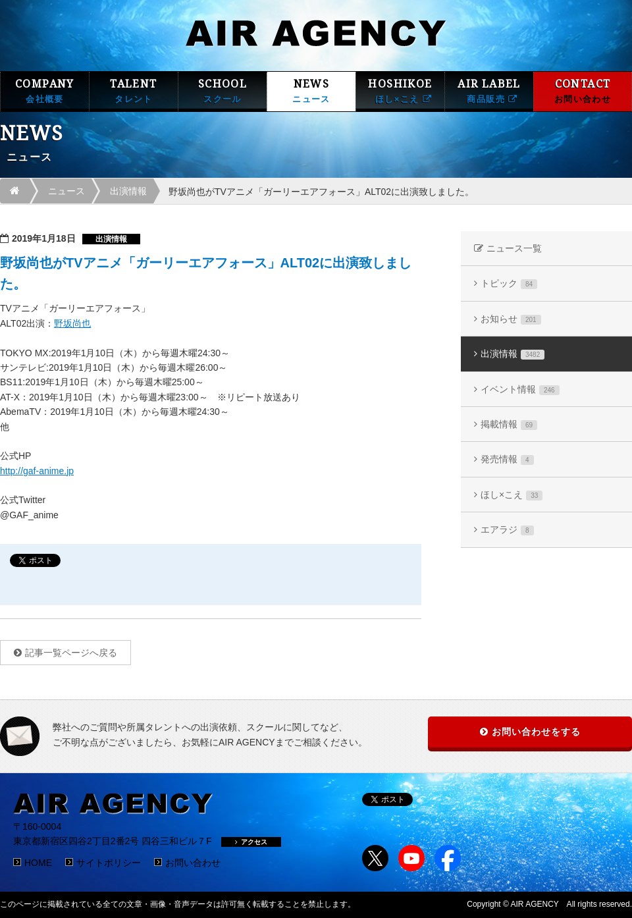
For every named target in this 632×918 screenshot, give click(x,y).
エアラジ (507, 529)
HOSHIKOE (400, 91)
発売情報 (507, 459)
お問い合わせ (193, 862)
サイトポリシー (108, 862)
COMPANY (45, 91)
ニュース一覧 (514, 248)
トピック (509, 283)
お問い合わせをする (536, 731)
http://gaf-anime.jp (37, 471)
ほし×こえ (511, 494)
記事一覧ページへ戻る (71, 652)
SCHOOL (222, 91)
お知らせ (511, 319)
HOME (38, 862)
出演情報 (128, 191)
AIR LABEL (489, 91)
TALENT (134, 91)
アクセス (251, 842)
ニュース (66, 191)
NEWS (311, 91)
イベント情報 (520, 389)
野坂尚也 (72, 323)
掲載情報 (509, 424)
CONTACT (582, 91)
